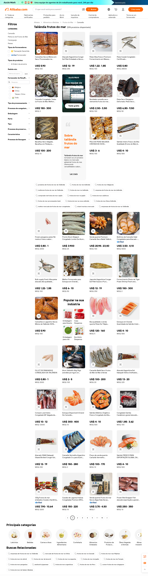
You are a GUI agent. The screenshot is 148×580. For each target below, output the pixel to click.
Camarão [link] (80, 22)
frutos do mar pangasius (17, 565)
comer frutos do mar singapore (112, 565)
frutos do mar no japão (76, 196)
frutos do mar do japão (90, 559)
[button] (83, 9)
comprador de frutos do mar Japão (49, 196)
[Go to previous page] (67, 518)
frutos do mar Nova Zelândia (105, 201)
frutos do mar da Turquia (113, 559)
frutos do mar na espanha (66, 559)
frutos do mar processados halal (48, 201)
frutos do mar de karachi (41, 559)
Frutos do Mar (68, 22)
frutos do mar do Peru (86, 565)
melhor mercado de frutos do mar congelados (53, 207)
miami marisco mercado (84, 207)
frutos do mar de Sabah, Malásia (20, 570)
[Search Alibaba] (57, 9)
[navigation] (18, 270)
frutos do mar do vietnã (17, 559)
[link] (145, 556)
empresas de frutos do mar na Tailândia (114, 207)
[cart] (116, 10)
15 (102, 518)
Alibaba (37, 22)
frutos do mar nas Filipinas (109, 554)
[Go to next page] (107, 518)
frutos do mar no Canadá (84, 554)
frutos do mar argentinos (63, 565)
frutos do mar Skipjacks (104, 185)
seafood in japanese (40, 565)
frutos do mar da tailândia (80, 185)
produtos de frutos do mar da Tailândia (50, 185)
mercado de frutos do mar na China (56, 554)
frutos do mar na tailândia (78, 190)
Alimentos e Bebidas (51, 22)
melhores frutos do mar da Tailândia (49, 190)
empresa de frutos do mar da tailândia (107, 190)
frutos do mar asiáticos (99, 196)
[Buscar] (92, 9)
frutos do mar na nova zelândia (77, 201)
